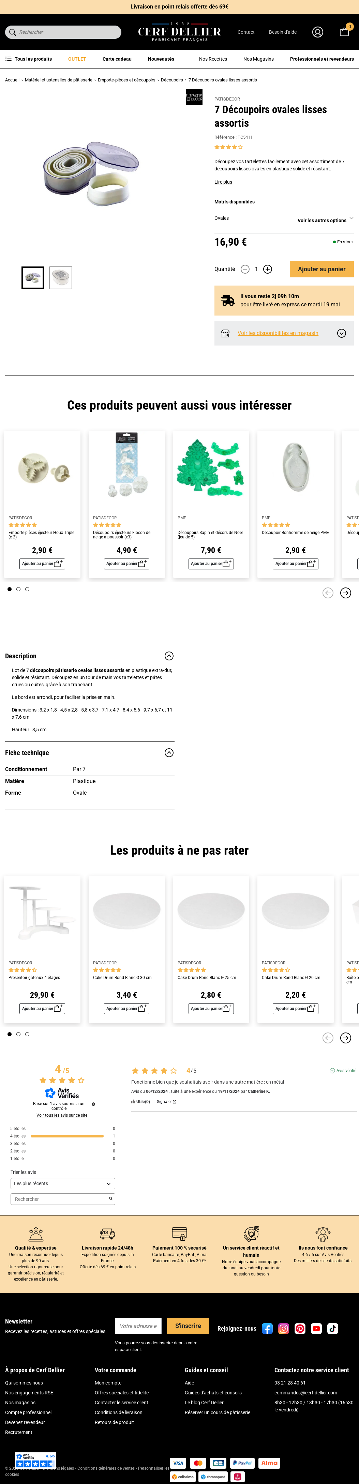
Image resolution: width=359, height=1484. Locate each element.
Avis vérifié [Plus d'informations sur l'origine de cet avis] (346, 1070)
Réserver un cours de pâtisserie (217, 1412)
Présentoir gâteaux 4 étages (34, 978)
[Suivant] (346, 593)
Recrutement (18, 1432)
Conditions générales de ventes (106, 1468)
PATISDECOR (227, 99)
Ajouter (322, 269)
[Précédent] (328, 593)
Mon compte (108, 1383)
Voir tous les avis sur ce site (61, 1115)
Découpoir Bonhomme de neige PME (295, 533)
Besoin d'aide (283, 32)
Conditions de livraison (119, 1412)
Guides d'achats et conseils (213, 1392)
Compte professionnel (28, 1412)
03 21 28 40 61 (290, 1383)
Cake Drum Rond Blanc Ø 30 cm (122, 978)
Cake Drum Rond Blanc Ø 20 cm (291, 978)
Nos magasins (20, 1402)
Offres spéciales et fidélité (122, 1392)
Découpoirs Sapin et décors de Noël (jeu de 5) (210, 535)
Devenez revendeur (25, 1422)
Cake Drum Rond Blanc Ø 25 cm (207, 978)
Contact (246, 32)
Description (90, 656)
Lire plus (223, 182)
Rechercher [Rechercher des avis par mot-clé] (59, 1199)
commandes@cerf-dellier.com (305, 1392)
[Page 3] (27, 589)
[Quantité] (256, 269)
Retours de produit (114, 1422)
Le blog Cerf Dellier (204, 1402)
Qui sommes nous (24, 1383)
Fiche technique (90, 752)
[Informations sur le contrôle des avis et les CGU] (93, 1104)
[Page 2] (18, 589)
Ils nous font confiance (323, 1248)
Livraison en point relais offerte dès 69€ (179, 6)
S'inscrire (188, 1325)
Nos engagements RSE (29, 1392)
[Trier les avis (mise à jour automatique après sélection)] (63, 1183)
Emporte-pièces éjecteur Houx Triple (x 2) (41, 535)
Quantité (224, 269)
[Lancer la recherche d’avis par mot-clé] (111, 1199)
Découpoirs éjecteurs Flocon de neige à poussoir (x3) (121, 535)
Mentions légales (58, 1468)
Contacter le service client (121, 1402)
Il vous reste (269, 296)
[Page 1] (10, 589)
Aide (189, 1383)
